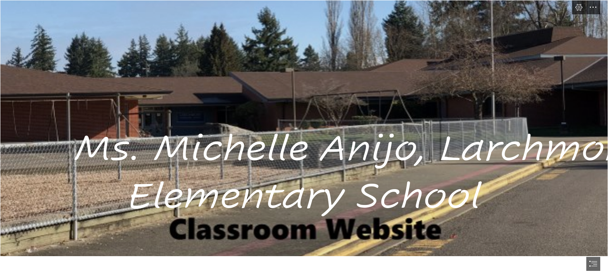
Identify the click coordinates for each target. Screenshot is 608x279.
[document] (304, 139)
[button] (579, 7)
